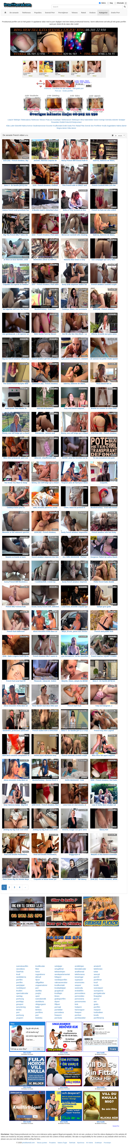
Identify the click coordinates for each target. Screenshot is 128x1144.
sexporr (78, 985)
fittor (37, 969)
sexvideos (20, 969)
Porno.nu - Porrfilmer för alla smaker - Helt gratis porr (64, 88)
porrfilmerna (99, 1018)
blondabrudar (80, 969)
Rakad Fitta (80, 126)
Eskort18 (68, 122)
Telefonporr (76, 120)
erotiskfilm (79, 991)
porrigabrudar (99, 993)
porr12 (96, 999)
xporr (37, 996)
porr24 (96, 977)
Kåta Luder (10, 126)
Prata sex (49, 120)
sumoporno (98, 991)
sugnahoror (40, 974)
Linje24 (10, 120)
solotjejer (58, 966)
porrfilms (39, 1012)
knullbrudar (40, 966)
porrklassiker (80, 1018)
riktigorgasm (40, 1004)
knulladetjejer (60, 988)
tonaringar (79, 977)
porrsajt (58, 1007)
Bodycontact (77, 122)
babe (37, 1007)
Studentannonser (39, 126)
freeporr (78, 1012)
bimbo (18, 1010)
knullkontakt (60, 985)
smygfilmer (59, 969)
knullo (96, 985)
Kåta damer (71, 128)
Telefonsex (35, 120)
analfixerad (79, 972)
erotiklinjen (79, 966)
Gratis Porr (71, 126)
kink (76, 1004)
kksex (57, 996)
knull (18, 974)
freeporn (58, 1015)
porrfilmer (98, 980)
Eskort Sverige (99, 120)
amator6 (97, 966)
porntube (58, 1018)
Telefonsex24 (66, 120)
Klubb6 (62, 122)
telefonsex (98, 969)
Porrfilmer (97, 126)
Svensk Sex (89, 126)
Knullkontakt (57, 126)
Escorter (49, 126)
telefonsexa (80, 974)
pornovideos (80, 993)
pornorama (79, 999)
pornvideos (59, 1012)
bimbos (38, 1010)
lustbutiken (98, 1012)
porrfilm (19, 980)
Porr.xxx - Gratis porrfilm (64, 91)
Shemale (120, 3)
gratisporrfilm (60, 999)
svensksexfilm (22, 966)
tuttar (96, 972)
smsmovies (79, 982)
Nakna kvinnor (27, 126)
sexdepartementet (62, 974)
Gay (111, 3)
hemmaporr (80, 1010)
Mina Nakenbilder (86, 120)
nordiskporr (21, 988)
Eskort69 (18, 126)
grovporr (19, 1004)
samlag (19, 996)
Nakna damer (122, 126)
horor (37, 972)
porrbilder (59, 1010)
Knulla (104, 126)
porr (37, 988)
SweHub (19, 972)
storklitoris (39, 1002)
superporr (79, 980)
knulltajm (58, 993)
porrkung (20, 999)
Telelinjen (16, 120)
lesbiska (38, 1018)
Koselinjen (57, 120)
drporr (57, 1002)
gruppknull (59, 991)
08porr (57, 1004)
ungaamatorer (41, 985)
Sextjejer (122, 120)
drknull (38, 977)
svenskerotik (40, 999)
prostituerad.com (28, 1143)
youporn (19, 1018)
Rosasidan (55, 122)
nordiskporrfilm (61, 980)
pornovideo (79, 996)
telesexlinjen (60, 972)
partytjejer (20, 985)
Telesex (42, 120)
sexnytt (97, 974)
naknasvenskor (61, 982)
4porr (37, 980)
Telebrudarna (26, 120)
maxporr (97, 1010)
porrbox (78, 1015)
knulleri (19, 991)
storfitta (38, 991)
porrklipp (20, 1002)
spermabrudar (22, 993)
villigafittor (39, 982)
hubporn (78, 1007)
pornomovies (80, 1002)
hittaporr (58, 977)
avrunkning (21, 1007)
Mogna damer (62, 128)
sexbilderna (21, 977)
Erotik (65, 126)
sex (95, 1002)
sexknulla (79, 988)
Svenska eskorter (111, 120)
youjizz (38, 993)
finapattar (98, 996)
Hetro (103, 3)
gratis (96, 1004)
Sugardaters (111, 126)
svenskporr (98, 988)
